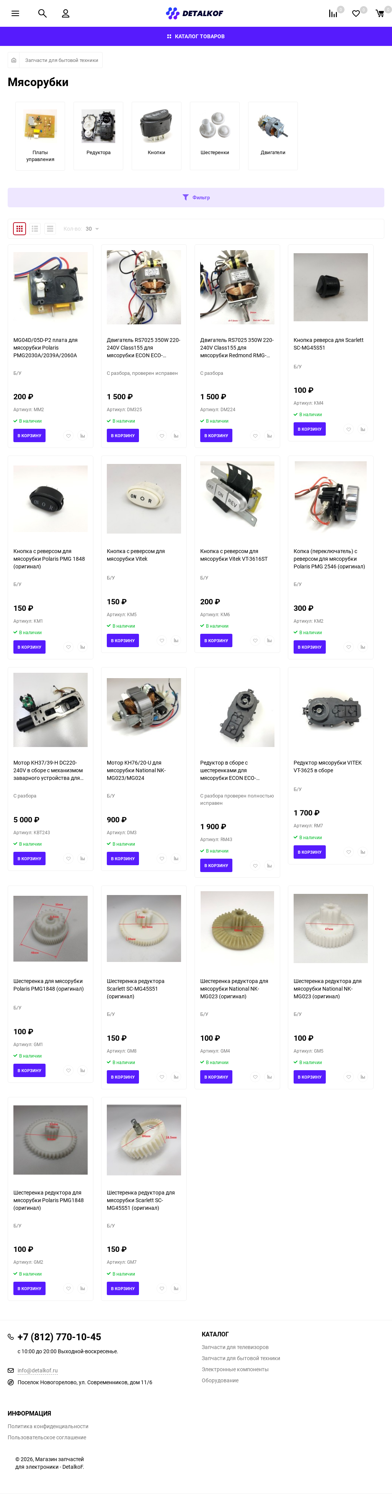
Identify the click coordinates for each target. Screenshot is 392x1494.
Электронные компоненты (235, 1369)
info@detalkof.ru (38, 1370)
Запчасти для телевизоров (235, 1347)
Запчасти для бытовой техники (61, 60)
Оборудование (220, 1380)
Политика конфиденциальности (48, 1426)
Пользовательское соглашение (47, 1437)
